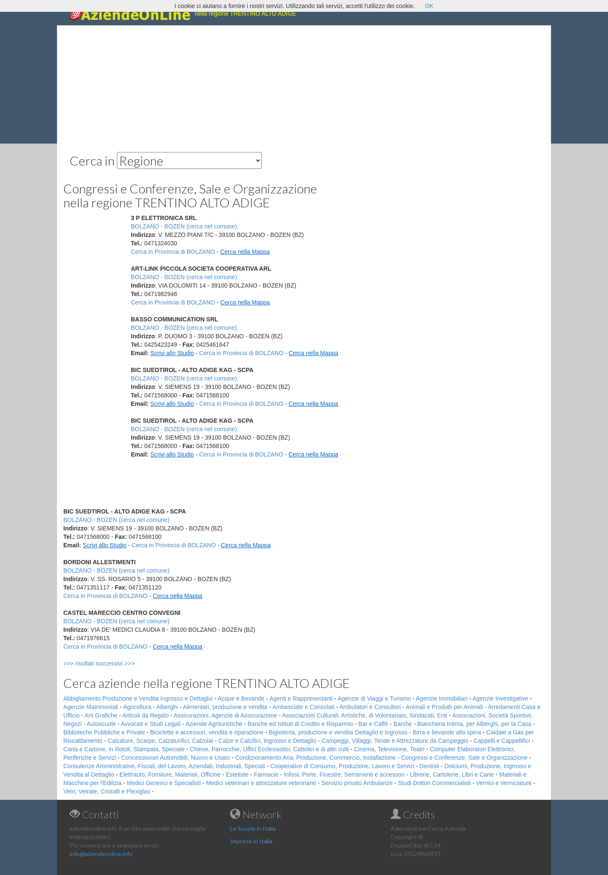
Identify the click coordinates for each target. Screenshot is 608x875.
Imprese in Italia (251, 841)
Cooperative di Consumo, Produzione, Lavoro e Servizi (342, 766)
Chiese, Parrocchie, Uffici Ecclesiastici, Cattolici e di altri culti (269, 749)
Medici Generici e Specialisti (164, 783)
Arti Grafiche (100, 715)
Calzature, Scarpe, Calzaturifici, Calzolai (160, 740)
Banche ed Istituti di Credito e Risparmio (300, 723)
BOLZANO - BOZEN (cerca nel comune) (184, 226)
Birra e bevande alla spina (447, 732)
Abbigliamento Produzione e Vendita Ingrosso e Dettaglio (138, 698)
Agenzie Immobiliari (441, 698)
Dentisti (430, 766)
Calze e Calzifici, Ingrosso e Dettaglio (267, 740)
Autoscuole (101, 723)
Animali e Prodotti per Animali (444, 707)
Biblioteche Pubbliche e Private (104, 732)
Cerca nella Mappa (245, 251)
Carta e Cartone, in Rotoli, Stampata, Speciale (124, 749)
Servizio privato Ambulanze (357, 783)
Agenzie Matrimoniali (90, 707)
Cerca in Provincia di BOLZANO (173, 251)
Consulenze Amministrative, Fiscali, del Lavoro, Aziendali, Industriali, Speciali (164, 766)
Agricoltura (137, 707)
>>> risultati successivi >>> (113, 663)
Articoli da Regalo (145, 715)
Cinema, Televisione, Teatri (389, 749)
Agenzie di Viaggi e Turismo (374, 698)
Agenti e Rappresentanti (301, 698)
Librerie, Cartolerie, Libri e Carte (452, 774)
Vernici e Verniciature (504, 783)
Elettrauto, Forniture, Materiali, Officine (169, 774)
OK (429, 6)
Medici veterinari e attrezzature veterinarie (261, 783)
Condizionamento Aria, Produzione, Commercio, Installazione (315, 757)
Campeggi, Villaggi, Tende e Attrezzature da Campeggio (395, 740)
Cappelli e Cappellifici (501, 740)
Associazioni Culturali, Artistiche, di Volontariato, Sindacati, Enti (364, 715)
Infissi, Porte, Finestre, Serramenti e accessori (344, 774)
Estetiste (237, 774)
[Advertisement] (304, 84)
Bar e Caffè (373, 723)
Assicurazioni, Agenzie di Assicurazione (225, 715)
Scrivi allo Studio (172, 353)
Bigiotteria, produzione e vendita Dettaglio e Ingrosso (338, 732)
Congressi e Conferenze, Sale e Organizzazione (464, 757)
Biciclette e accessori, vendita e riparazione (206, 732)
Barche (403, 723)
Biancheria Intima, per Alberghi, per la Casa (474, 723)
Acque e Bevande (241, 698)
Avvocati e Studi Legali (150, 723)
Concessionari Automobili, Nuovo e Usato (175, 757)
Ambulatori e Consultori (370, 707)
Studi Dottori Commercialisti (434, 783)
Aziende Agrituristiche (213, 723)
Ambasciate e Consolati (303, 707)
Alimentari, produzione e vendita (225, 707)
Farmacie (266, 774)
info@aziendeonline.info (101, 853)
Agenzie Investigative (500, 698)
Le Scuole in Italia (253, 828)
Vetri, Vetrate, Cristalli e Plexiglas (106, 791)
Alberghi (167, 707)
